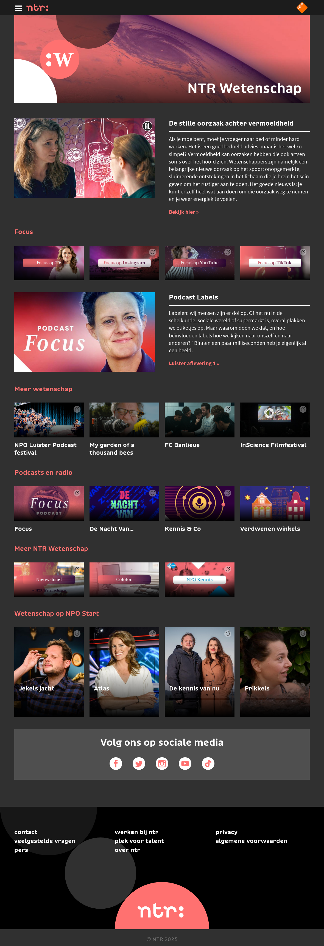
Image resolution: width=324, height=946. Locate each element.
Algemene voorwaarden (251, 841)
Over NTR (127, 850)
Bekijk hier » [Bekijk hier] (184, 211)
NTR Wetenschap (244, 88)
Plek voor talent (139, 841)
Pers (21, 850)
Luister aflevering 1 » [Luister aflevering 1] (194, 363)
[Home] (37, 9)
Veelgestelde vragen (45, 841)
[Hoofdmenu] (17, 7)
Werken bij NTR (136, 832)
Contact (25, 832)
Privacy (227, 832)
